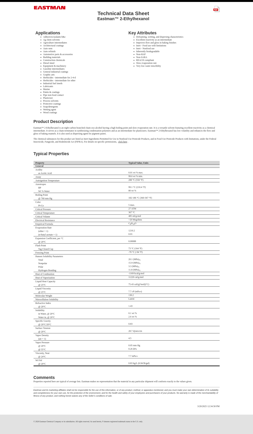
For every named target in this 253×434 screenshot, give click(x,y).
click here (122, 141)
